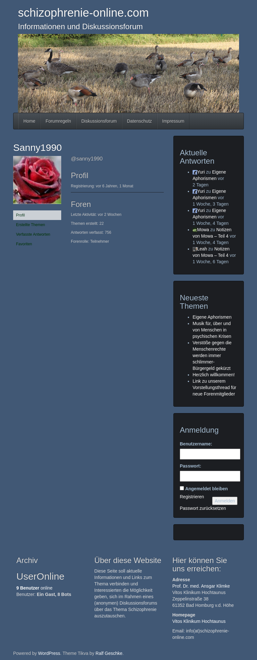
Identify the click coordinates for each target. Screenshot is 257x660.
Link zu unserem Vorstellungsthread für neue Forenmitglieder (214, 387)
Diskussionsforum (99, 121)
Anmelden (225, 500)
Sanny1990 (37, 147)
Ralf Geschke (108, 653)
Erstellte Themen (30, 225)
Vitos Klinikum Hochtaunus (199, 621)
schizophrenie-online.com (83, 12)
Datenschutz (139, 121)
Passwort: (190, 466)
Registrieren (192, 496)
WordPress (49, 653)
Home (29, 121)
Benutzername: (196, 443)
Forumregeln (58, 121)
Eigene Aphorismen (212, 317)
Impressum (173, 121)
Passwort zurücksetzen (203, 508)
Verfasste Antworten (33, 234)
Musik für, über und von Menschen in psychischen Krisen (212, 330)
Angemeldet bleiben (206, 488)
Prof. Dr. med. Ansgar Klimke (201, 586)
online (34, 588)
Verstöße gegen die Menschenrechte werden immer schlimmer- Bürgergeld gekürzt (212, 355)
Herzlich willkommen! (214, 374)
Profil (20, 215)
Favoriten (24, 244)
